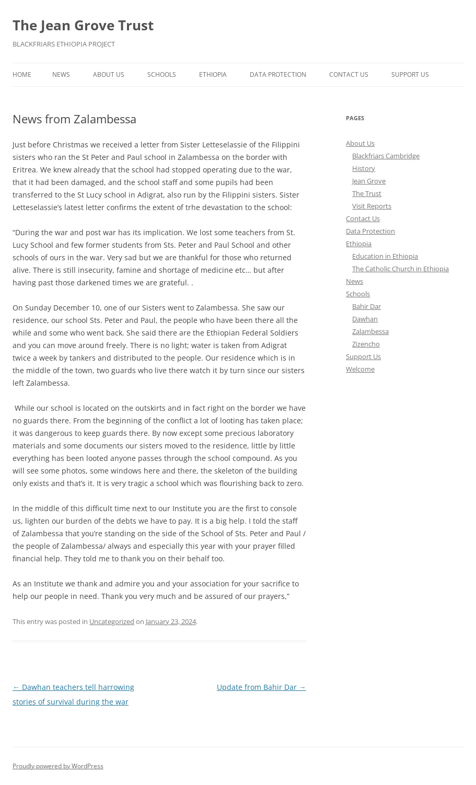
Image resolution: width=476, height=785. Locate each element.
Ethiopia (213, 74)
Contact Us (348, 74)
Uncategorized (111, 621)
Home (22, 74)
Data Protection (278, 74)
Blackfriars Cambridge (386, 155)
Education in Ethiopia (385, 256)
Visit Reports (371, 206)
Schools (161, 74)
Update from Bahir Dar (261, 687)
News (61, 74)
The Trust (366, 193)
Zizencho (366, 344)
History (363, 168)
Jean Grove (369, 181)
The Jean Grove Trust (83, 25)
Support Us (410, 74)
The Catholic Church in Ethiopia (400, 268)
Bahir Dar (366, 306)
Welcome (360, 369)
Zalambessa (370, 331)
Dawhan (365, 319)
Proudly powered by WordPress (58, 765)
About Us (108, 74)
